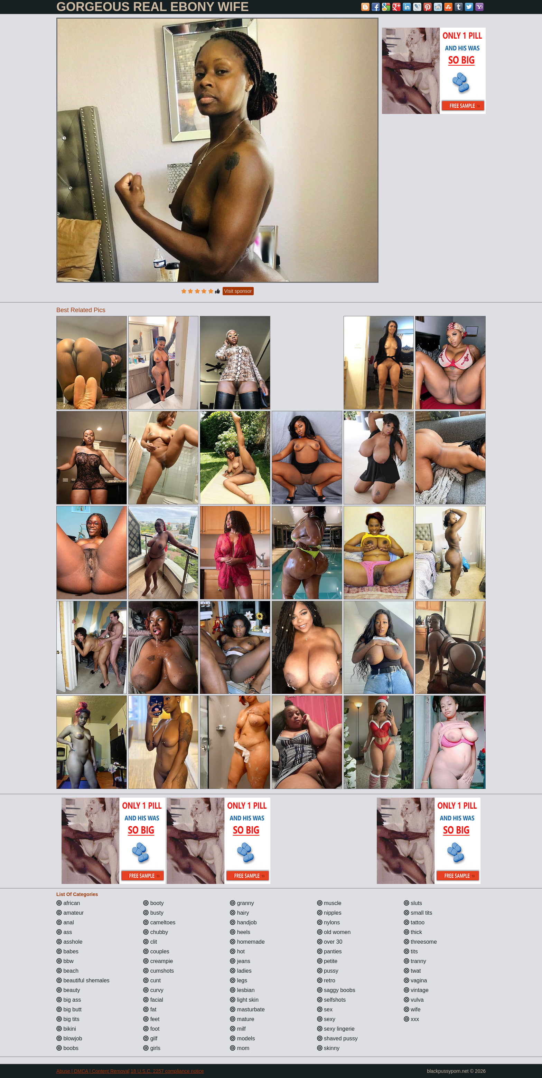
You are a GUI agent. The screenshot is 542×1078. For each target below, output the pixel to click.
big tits (68, 1019)
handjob (243, 922)
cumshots (158, 971)
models (242, 1038)
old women (334, 932)
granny (242, 903)
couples (156, 951)
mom (239, 1048)
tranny (415, 961)
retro (326, 980)
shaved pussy (337, 1038)
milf (237, 1029)
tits (411, 951)
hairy (239, 913)
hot (237, 951)
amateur (70, 913)
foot (151, 1029)
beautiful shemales (83, 980)
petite (327, 961)
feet (151, 1019)
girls (151, 1048)
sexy (326, 1019)
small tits (418, 913)
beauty (68, 990)
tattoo (414, 922)
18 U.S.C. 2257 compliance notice (167, 1071)
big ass (68, 1000)
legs (238, 980)
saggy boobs (336, 990)
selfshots (331, 1000)
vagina (415, 980)
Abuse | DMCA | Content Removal (92, 1071)
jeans (240, 961)
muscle (329, 903)
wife (412, 1009)
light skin (244, 1000)
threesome (420, 942)
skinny (328, 1048)
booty (153, 903)
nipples (329, 913)
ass (64, 932)
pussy (327, 971)
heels (240, 932)
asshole (69, 942)
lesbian (242, 990)
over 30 (330, 942)
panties (329, 951)
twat (412, 971)
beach (67, 971)
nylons (328, 922)
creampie (158, 961)
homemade (247, 942)
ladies (240, 971)
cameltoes (159, 922)
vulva (414, 1000)
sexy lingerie (336, 1029)
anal (65, 922)
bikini (66, 1029)
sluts (413, 903)
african (68, 903)
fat (149, 1009)
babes (67, 951)
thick (413, 932)
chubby (155, 932)
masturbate (247, 1009)
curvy (153, 990)
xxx (411, 1019)
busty (153, 913)
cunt (152, 980)
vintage (416, 990)
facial (153, 1000)
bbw (65, 961)
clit (150, 942)
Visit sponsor (238, 291)
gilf (150, 1038)
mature (242, 1019)
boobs (67, 1048)
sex (325, 1009)
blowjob (69, 1038)
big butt (69, 1009)
